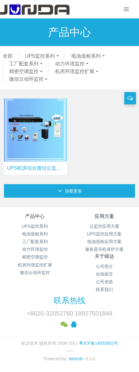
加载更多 (70, 191)
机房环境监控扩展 (74, 71)
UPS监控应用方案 (104, 233)
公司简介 (104, 266)
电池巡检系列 (86, 56)
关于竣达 (104, 256)
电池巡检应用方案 (104, 241)
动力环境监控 (70, 63)
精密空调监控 (24, 71)
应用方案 (104, 216)
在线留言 (104, 274)
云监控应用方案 (104, 226)
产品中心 (35, 216)
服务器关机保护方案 (104, 249)
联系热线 (69, 300)
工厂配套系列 (24, 63)
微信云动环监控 (26, 79)
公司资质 (104, 281)
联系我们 (104, 289)
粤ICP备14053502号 (98, 343)
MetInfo (76, 358)
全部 (8, 56)
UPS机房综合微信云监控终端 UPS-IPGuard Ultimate (35, 168)
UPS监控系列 (40, 56)
